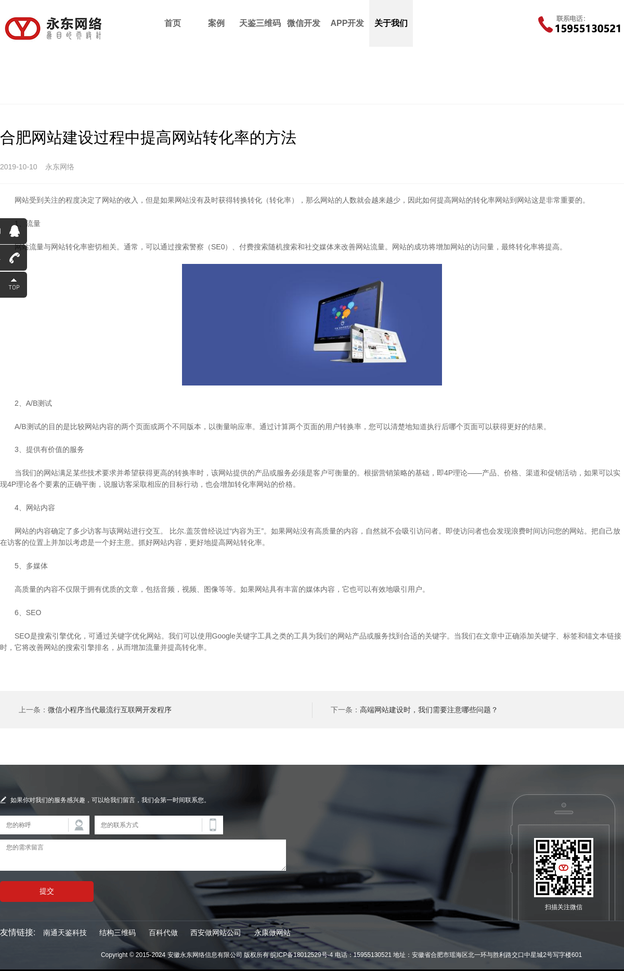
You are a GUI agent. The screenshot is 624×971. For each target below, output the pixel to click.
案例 (216, 23)
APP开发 (348, 23)
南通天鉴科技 (65, 932)
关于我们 (391, 23)
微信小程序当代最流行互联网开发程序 (110, 710)
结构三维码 (117, 932)
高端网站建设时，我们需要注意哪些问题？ (429, 710)
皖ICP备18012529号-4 (301, 955)
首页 (172, 23)
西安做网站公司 (215, 932)
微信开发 (303, 23)
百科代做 (163, 932)
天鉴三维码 (260, 23)
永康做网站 (272, 932)
